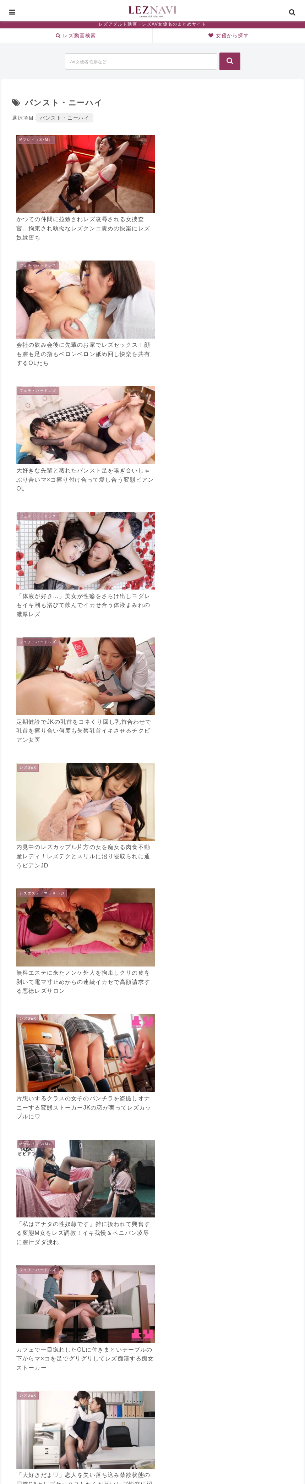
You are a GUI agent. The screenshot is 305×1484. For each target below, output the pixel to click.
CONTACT (182, 1462)
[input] (141, 61)
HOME (117, 1462)
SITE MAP (147, 1462)
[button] (229, 61)
